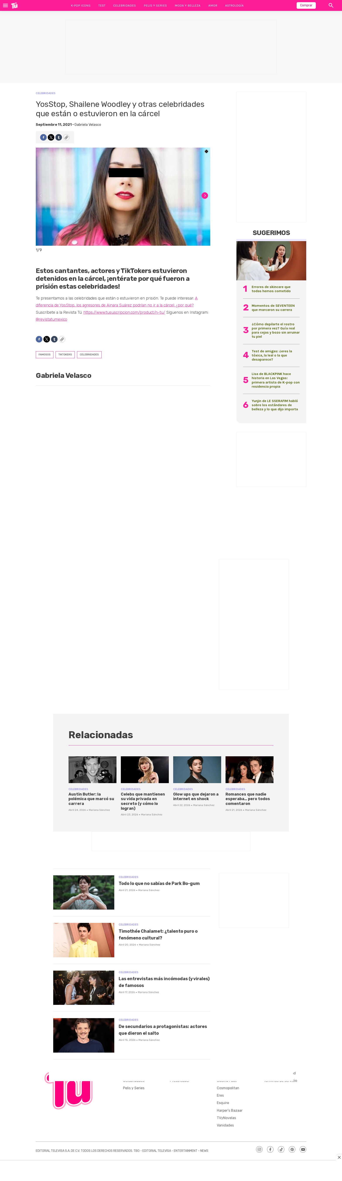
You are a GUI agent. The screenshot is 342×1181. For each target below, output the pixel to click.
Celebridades (124, 5)
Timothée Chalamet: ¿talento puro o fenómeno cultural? (160, 934)
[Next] (205, 195)
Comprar (306, 5)
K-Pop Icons (81, 5)
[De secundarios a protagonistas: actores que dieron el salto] (83, 1035)
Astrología (234, 5)
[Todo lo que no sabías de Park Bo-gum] (83, 892)
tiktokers (65, 354)
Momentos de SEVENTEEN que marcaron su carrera (273, 307)
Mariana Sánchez (99, 809)
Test (101, 5)
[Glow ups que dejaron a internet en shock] (197, 769)
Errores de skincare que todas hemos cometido (271, 289)
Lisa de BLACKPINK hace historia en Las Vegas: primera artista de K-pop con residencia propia (276, 380)
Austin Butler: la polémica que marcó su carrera (91, 799)
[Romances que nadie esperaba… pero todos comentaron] (250, 769)
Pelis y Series (155, 5)
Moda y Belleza (187, 5)
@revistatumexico (51, 319)
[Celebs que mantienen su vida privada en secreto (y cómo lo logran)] (145, 769)
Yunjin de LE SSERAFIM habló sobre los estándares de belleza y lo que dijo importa (275, 405)
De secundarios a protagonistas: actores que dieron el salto (158, 1033)
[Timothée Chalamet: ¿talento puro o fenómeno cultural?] (83, 940)
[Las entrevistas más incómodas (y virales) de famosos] (83, 988)
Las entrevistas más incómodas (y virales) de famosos (164, 981)
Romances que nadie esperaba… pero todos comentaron (248, 799)
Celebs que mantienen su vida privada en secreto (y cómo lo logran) (143, 801)
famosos (45, 354)
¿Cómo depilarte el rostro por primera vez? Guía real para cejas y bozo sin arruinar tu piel (276, 330)
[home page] (14, 5)
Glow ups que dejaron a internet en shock (196, 796)
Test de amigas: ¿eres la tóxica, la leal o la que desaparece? (272, 355)
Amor (212, 5)
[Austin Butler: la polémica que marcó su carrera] (92, 769)
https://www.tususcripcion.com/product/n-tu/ (124, 312)
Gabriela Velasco (87, 125)
